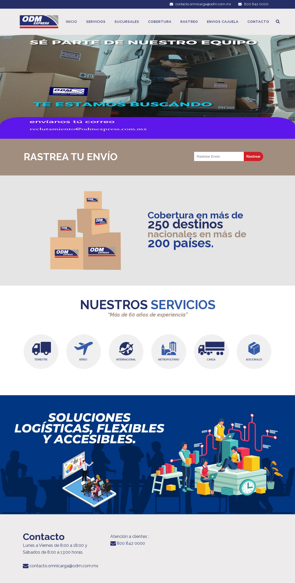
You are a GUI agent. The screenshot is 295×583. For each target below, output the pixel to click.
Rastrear (253, 156)
